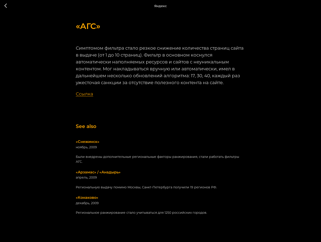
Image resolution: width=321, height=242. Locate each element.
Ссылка (84, 94)
